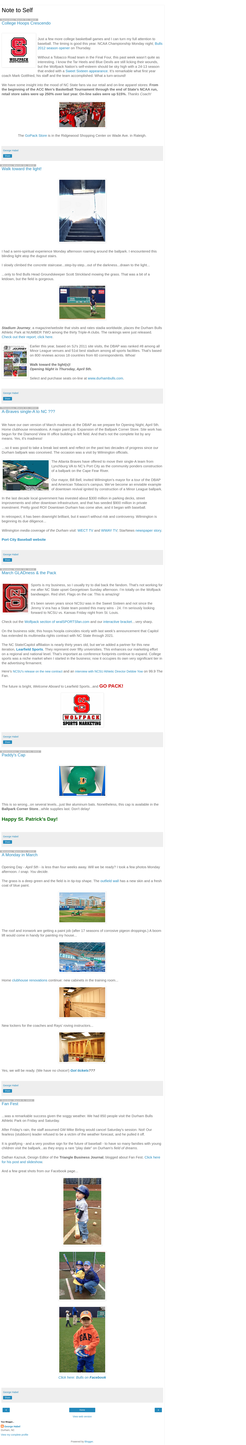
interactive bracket (117, 622)
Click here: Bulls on (82, 1377)
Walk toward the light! (22, 168)
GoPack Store (36, 135)
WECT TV (85, 530)
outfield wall (109, 881)
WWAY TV (109, 530)
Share (7, 156)
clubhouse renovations (29, 980)
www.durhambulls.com (105, 378)
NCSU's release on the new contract (38, 671)
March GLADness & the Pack (29, 572)
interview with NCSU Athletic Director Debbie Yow (109, 671)
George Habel (12, 1426)
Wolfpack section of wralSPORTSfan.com (56, 622)
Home (82, 1410)
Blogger (89, 1441)
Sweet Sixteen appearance (86, 71)
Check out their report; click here (27, 337)
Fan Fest (10, 1103)
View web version (82, 1416)
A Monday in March (20, 854)
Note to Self (17, 10)
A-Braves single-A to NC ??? (28, 411)
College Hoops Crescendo (26, 23)
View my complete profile (14, 1434)
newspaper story (148, 530)
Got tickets (79, 1070)
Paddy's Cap (13, 755)
